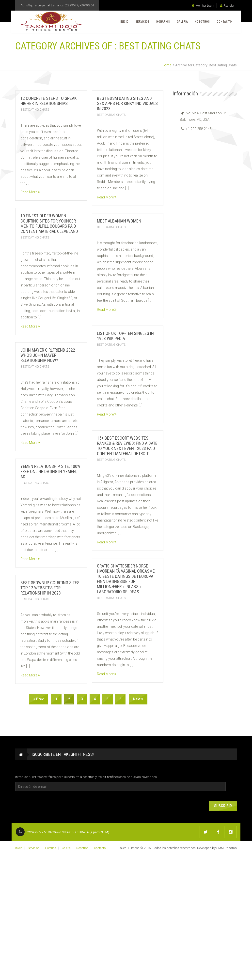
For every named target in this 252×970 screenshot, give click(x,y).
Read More (30, 192)
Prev (38, 699)
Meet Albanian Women (119, 221)
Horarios (162, 22)
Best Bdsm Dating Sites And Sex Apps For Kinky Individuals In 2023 (127, 103)
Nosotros (201, 22)
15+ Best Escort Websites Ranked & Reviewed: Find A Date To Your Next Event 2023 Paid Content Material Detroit (127, 445)
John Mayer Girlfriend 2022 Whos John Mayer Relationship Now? (47, 355)
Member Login (203, 5)
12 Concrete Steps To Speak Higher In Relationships (48, 101)
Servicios (142, 22)
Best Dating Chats (34, 109)
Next (138, 699)
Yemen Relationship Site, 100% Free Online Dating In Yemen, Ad (50, 471)
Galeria (181, 22)
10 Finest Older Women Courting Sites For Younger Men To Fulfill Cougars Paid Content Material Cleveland (49, 223)
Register (227, 5)
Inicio (124, 22)
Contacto (223, 22)
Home (166, 65)
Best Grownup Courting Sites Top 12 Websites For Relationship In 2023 (49, 588)
